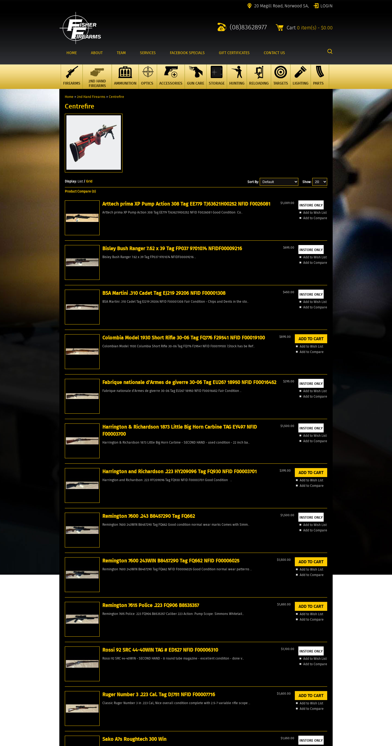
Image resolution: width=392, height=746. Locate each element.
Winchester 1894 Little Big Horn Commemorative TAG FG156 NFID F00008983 (93, 560)
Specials (65, 666)
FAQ (62, 694)
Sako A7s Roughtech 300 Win (197, 452)
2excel (328, 743)
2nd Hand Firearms (91, 96)
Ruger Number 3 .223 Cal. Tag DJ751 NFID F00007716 (146, 455)
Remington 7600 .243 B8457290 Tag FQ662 (198, 348)
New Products (69, 662)
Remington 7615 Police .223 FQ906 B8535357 (299, 351)
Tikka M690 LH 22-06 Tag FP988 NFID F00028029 (303, 455)
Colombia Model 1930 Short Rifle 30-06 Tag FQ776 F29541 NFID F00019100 (250, 250)
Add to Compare (87, 297)
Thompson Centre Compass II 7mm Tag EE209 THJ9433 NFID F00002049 (250, 459)
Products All (68, 671)
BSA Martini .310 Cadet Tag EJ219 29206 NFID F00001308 (193, 250)
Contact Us (67, 675)
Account (65, 680)
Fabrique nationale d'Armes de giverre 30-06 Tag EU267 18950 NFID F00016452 (301, 254)
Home (69, 96)
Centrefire (116, 96)
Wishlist (65, 685)
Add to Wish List (87, 292)
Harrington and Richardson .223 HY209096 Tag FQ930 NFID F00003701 (146, 355)
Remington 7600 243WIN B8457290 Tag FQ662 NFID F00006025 (247, 355)
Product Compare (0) (80, 191)
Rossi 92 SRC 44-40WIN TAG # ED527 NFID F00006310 (91, 455)
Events (64, 699)
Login (326, 5)
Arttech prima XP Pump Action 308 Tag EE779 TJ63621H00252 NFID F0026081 (92, 254)
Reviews (65, 689)
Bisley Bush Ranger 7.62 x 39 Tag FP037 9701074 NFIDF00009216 (144, 250)
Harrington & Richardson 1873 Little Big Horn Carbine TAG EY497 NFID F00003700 (90, 358)
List (80, 181)
